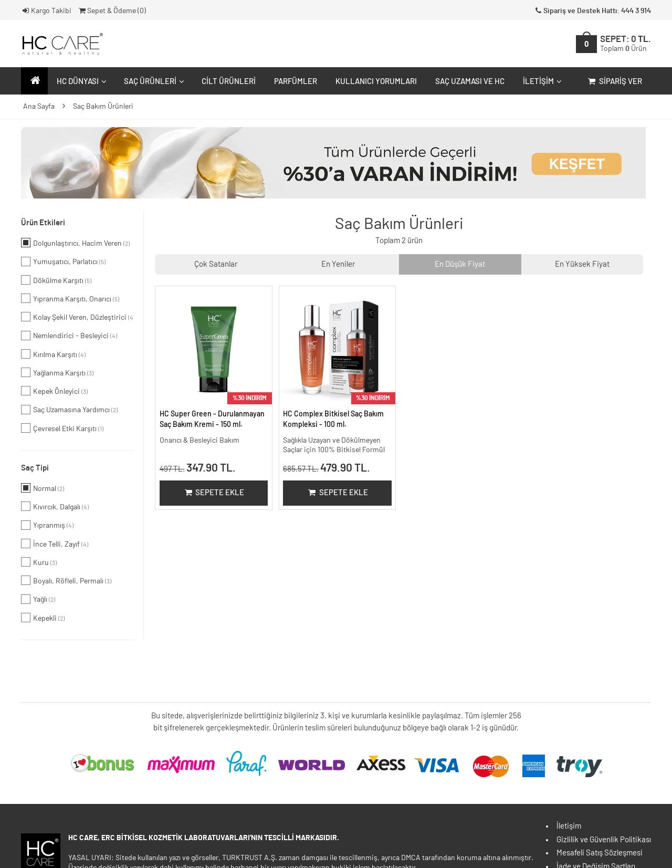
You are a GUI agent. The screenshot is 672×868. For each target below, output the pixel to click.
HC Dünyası (80, 82)
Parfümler (295, 82)
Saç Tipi (35, 468)
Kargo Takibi (46, 11)
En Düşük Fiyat (460, 264)
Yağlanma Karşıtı (57, 372)
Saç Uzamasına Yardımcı (69, 409)
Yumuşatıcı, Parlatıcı (63, 261)
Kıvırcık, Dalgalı (55, 506)
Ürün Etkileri (43, 223)
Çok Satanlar (215, 264)
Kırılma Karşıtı (53, 354)
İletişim (541, 82)
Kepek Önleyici (54, 390)
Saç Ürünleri (153, 82)
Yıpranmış (47, 525)
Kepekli (43, 617)
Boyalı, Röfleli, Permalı (66, 580)
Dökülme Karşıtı (56, 280)
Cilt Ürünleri (229, 82)
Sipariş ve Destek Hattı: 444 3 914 (592, 11)
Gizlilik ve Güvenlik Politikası (603, 840)
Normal (42, 488)
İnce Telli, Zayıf (54, 543)
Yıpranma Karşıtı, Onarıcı (70, 298)
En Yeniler (338, 264)
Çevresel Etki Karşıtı (62, 428)
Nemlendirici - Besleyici (69, 335)
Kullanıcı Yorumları (376, 82)
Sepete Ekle (213, 493)
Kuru (39, 562)
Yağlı (38, 599)
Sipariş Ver (614, 82)
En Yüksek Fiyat (582, 264)
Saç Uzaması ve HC (470, 82)
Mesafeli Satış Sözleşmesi (599, 853)
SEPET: (625, 44)
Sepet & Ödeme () (111, 11)
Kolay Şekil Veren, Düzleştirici (77, 316)
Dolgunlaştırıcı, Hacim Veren (75, 242)
